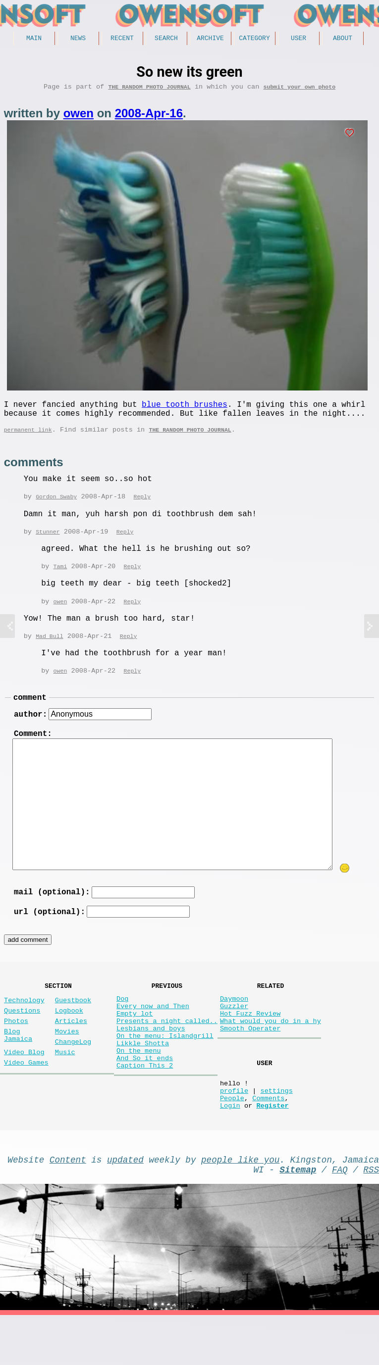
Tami (60, 577)
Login (230, 1149)
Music (65, 1086)
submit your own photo (300, 90)
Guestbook (73, 1024)
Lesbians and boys (150, 1060)
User (298, 39)
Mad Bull (49, 648)
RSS (371, 1217)
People (232, 1139)
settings (276, 1130)
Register (272, 1149)
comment (30, 711)
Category (254, 39)
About (342, 39)
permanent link (28, 438)
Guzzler (234, 1032)
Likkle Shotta (142, 1079)
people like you (240, 1205)
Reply (142, 506)
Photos (16, 1049)
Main (34, 39)
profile (234, 1130)
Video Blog (24, 1086)
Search (166, 39)
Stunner (48, 542)
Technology (24, 1024)
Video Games (26, 1098)
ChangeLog (73, 1073)
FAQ (340, 1217)
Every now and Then (152, 1032)
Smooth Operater (250, 1060)
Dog (122, 1022)
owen (78, 116)
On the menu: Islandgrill (165, 1069)
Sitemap (297, 1217)
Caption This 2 (144, 1107)
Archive (210, 39)
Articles (71, 1049)
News (78, 39)
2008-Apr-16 (149, 116)
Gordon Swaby (56, 506)
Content (68, 1205)
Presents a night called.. (166, 1051)
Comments (268, 1139)
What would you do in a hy (270, 1051)
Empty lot (134, 1041)
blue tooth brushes (184, 409)
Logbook (69, 1036)
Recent (122, 39)
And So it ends (144, 1098)
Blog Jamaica (18, 1066)
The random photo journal (149, 90)
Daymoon (234, 1022)
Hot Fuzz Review (250, 1041)
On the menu (138, 1088)
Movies (67, 1061)
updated (125, 1205)
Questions (22, 1036)
